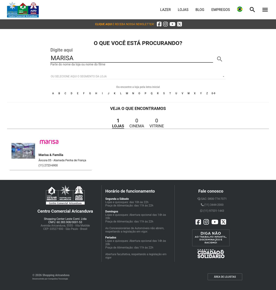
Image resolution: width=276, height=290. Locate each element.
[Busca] (252, 9)
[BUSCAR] (219, 59)
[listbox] (138, 76)
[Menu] (265, 9)
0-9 (213, 93)
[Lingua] (239, 9)
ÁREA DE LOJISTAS (225, 276)
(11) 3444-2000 (212, 204)
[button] (124, 24)
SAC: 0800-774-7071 (212, 198)
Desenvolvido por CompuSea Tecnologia (50, 279)
